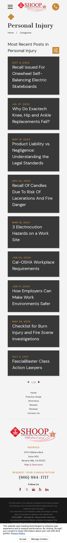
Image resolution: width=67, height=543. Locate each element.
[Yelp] (40, 489)
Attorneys (33, 400)
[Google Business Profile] (33, 489)
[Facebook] (20, 489)
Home (34, 392)
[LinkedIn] (46, 489)
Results (33, 404)
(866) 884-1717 (33, 477)
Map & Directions (33, 464)
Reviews (33, 408)
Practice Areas (33, 396)
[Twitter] (27, 489)
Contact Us (34, 413)
